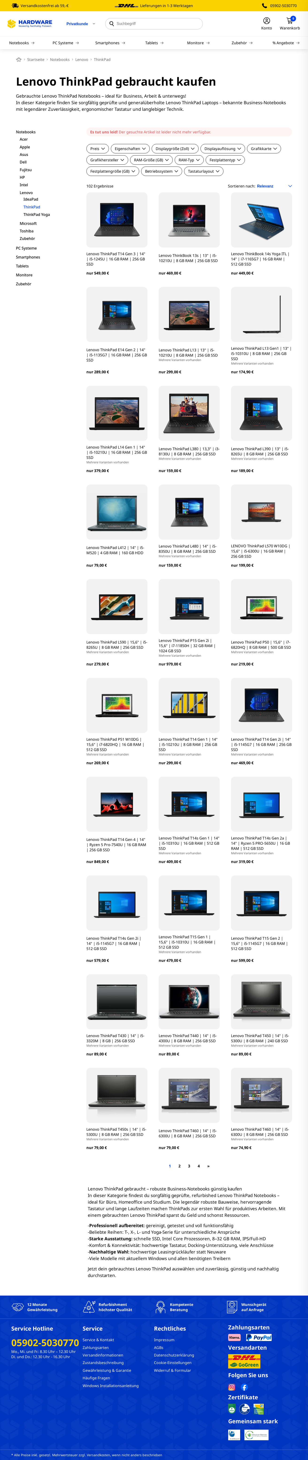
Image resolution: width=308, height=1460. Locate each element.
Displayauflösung (222, 148)
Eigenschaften (130, 148)
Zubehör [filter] (27, 238)
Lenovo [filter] (26, 192)
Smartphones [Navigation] (110, 42)
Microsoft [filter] (28, 223)
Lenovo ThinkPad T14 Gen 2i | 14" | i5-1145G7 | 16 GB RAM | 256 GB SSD (261, 746)
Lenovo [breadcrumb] (81, 59)
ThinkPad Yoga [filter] (36, 214)
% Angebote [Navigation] (286, 42)
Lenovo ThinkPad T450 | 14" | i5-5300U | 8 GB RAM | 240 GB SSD (261, 1040)
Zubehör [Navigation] (242, 42)
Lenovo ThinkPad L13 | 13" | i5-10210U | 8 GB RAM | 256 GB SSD (189, 354)
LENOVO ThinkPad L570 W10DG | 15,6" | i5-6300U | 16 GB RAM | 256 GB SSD (260, 551)
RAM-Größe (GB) (151, 160)
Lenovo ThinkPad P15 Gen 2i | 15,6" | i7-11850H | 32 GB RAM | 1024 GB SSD (189, 648)
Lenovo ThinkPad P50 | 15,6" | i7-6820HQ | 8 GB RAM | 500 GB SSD (261, 647)
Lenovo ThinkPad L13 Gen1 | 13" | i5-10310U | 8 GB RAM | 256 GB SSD (261, 356)
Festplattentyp (225, 160)
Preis (97, 148)
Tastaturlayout (203, 171)
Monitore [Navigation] (198, 42)
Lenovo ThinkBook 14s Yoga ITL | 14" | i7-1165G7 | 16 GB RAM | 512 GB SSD (260, 259)
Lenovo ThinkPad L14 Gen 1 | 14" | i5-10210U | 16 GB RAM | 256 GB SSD (116, 454)
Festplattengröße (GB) (112, 171)
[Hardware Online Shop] (30, 24)
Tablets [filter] (22, 266)
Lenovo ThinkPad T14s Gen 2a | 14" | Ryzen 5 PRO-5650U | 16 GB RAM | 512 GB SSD (261, 845)
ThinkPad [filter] (31, 207)
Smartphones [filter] (28, 257)
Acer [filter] (24, 139)
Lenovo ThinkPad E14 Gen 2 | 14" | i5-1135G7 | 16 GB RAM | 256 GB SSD (116, 355)
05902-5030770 (283, 5)
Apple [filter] (25, 147)
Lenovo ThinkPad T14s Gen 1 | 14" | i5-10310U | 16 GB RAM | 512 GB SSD (189, 845)
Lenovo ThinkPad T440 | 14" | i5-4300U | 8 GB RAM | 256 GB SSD (189, 1040)
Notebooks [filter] (26, 132)
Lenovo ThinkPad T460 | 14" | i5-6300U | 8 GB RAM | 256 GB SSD (188, 1133)
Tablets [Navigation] (154, 42)
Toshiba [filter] (27, 231)
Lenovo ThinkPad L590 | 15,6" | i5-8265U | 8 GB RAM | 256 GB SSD (116, 647)
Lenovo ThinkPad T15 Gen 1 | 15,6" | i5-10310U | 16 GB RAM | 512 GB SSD (189, 944)
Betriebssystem (161, 171)
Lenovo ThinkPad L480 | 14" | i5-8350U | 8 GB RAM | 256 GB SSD (189, 551)
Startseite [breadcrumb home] (35, 59)
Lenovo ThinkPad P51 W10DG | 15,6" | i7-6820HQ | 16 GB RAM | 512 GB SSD (116, 746)
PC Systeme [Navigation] (66, 42)
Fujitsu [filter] (26, 169)
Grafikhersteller (107, 160)
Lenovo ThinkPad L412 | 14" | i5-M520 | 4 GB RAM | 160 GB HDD (115, 550)
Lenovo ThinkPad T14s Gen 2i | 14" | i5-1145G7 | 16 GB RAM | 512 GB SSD (113, 943)
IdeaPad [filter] (30, 199)
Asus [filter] (24, 154)
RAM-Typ (189, 160)
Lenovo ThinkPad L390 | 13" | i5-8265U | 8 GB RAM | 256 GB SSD (261, 453)
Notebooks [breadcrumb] (60, 59)
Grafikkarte (264, 148)
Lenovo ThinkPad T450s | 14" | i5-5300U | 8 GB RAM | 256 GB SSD (116, 1134)
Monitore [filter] (24, 275)
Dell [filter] (23, 162)
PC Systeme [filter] (26, 248)
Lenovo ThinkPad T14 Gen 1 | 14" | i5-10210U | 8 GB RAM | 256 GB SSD (189, 746)
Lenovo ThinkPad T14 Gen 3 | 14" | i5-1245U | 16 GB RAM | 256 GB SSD (115, 259)
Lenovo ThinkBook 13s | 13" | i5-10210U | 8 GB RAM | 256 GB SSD (188, 258)
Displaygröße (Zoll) (175, 148)
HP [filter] (22, 177)
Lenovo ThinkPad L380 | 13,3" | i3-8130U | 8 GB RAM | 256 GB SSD (189, 453)
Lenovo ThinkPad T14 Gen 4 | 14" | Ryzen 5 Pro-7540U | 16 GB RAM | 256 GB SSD (116, 844)
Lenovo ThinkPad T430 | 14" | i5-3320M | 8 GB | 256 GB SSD (116, 1040)
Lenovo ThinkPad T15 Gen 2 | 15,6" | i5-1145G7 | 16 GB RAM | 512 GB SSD (259, 943)
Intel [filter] (24, 184)
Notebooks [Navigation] (22, 42)
